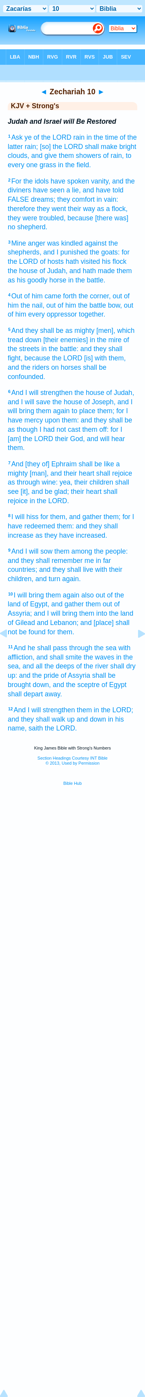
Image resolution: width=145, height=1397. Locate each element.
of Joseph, (100, 402)
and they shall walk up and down (57, 719)
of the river (92, 666)
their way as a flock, (98, 209)
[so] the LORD (61, 147)
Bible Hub (72, 783)
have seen (49, 190)
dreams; (43, 199)
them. (16, 448)
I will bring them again (46, 595)
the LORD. (61, 728)
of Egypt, (35, 604)
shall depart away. (35, 694)
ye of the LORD (47, 137)
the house (23, 271)
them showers (80, 155)
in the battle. (87, 280)
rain (79, 137)
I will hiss (24, 517)
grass (47, 165)
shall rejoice (114, 473)
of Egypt (114, 685)
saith (36, 728)
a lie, (74, 190)
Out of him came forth (44, 296)
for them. (61, 632)
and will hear (106, 439)
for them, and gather (70, 517)
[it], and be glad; (44, 491)
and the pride (39, 675)
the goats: (104, 252)
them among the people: (91, 551)
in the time (102, 137)
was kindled (65, 243)
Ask (16, 137)
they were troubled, (37, 218)
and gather (67, 604)
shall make (101, 147)
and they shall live (66, 569)
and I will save (29, 402)
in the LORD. (49, 501)
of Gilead (21, 623)
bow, (115, 305)
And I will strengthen (41, 392)
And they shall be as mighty (52, 330)
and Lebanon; (57, 623)
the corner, (94, 296)
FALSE (18, 199)
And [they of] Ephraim (44, 464)
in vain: (107, 199)
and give (44, 155)
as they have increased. (71, 535)
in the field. (74, 165)
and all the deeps (48, 666)
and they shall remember (45, 560)
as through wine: (33, 482)
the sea (105, 648)
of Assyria (75, 675)
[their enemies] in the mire (82, 340)
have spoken (70, 181)
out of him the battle (76, 305)
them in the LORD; (105, 710)
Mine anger (28, 243)
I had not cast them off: (74, 429)
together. (92, 314)
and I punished (65, 252)
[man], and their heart (62, 473)
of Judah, (53, 271)
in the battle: (59, 349)
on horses (66, 367)
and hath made (91, 271)
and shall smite (59, 657)
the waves (99, 657)
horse (58, 280)
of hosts (52, 261)
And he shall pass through (53, 648)
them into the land (106, 613)
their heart (86, 491)
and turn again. (57, 579)
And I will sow (32, 551)
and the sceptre (76, 685)
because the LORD (53, 358)
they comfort (76, 199)
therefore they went (37, 209)
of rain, (113, 155)
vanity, (101, 181)
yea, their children (86, 482)
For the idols (30, 181)
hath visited (83, 261)
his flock (114, 261)
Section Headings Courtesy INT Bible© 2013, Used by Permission (72, 760)
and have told (103, 190)
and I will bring (55, 613)
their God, (70, 439)
